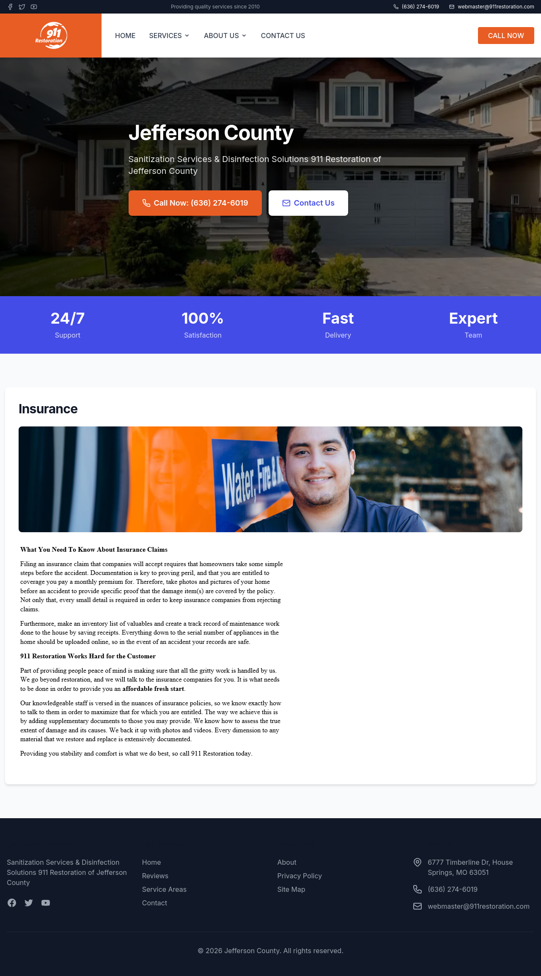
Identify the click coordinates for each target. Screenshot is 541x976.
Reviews (155, 876)
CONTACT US (283, 35)
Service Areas (164, 889)
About (287, 862)
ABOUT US (225, 35)
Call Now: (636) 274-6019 (195, 202)
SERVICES (169, 35)
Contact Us (308, 202)
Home (151, 862)
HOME (125, 35)
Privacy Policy (299, 876)
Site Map (291, 889)
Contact (154, 903)
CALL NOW (506, 35)
